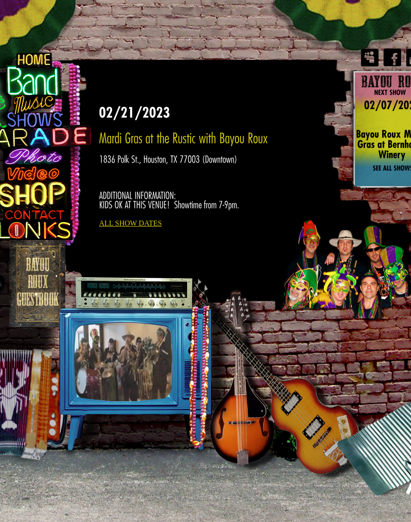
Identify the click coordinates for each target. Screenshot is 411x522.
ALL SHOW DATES (130, 223)
